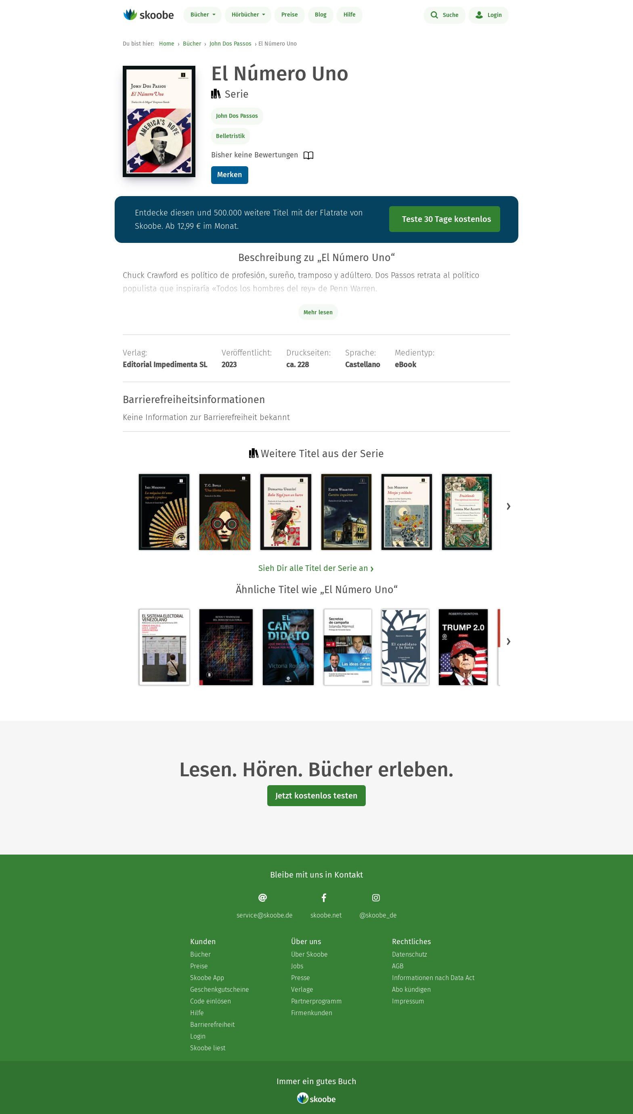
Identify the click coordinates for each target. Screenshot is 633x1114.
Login (489, 14)
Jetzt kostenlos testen (316, 795)
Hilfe (350, 14)
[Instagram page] (378, 906)
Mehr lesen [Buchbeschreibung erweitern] (318, 312)
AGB (398, 966)
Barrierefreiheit (212, 1024)
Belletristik (230, 136)
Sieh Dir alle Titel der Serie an (316, 568)
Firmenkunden (311, 1013)
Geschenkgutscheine (219, 989)
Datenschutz (409, 954)
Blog (321, 14)
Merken (229, 174)
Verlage (302, 989)
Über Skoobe (309, 954)
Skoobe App (207, 978)
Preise (289, 14)
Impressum (408, 1001)
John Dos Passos (231, 43)
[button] (508, 506)
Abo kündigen (411, 989)
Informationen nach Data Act (433, 978)
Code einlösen (210, 1001)
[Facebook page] (326, 906)
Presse (300, 978)
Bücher (201, 14)
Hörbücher (246, 14)
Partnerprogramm (316, 1001)
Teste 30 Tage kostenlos (446, 219)
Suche (445, 14)
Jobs (297, 966)
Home (166, 43)
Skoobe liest (207, 1048)
